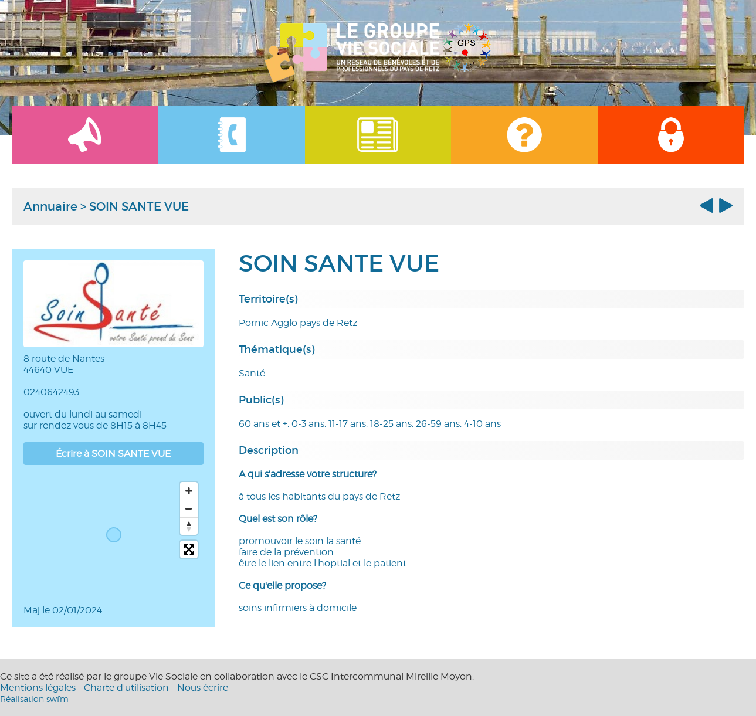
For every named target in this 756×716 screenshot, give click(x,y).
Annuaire (50, 206)
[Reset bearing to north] (189, 526)
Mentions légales (38, 687)
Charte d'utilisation (126, 687)
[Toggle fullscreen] (189, 549)
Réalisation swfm (34, 699)
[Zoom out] (189, 508)
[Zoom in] (189, 491)
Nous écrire (202, 687)
